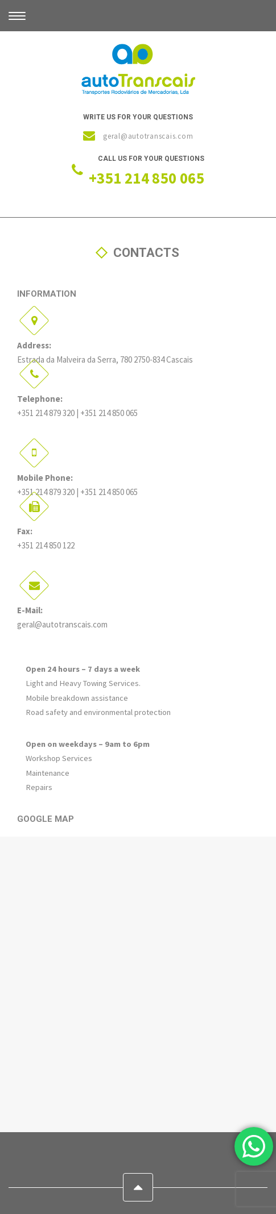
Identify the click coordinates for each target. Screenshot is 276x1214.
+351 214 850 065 (146, 178)
